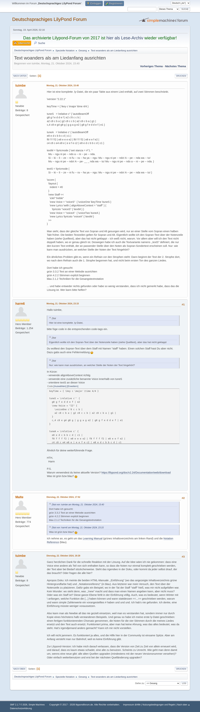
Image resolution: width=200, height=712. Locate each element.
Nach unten (19, 76)
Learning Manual (92, 538)
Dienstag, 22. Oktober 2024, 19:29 (63, 555)
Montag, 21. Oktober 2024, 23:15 (62, 303)
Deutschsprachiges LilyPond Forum (49, 19)
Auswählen (60, 386)
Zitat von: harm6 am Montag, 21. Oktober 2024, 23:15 (78, 527)
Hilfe (138, 704)
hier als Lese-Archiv (124, 38)
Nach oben (19, 669)
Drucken (181, 76)
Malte (19, 497)
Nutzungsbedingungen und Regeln (158, 704)
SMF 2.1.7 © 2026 (18, 704)
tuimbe (20, 85)
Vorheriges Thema (151, 66)
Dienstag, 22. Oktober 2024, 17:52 (63, 497)
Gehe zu (139, 683)
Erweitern (73, 386)
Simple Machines (36, 704)
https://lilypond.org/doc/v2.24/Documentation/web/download (136, 472)
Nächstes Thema (175, 66)
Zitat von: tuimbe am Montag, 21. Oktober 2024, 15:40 (78, 504)
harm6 (20, 303)
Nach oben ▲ (183, 704)
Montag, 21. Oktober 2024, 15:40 (62, 85)
